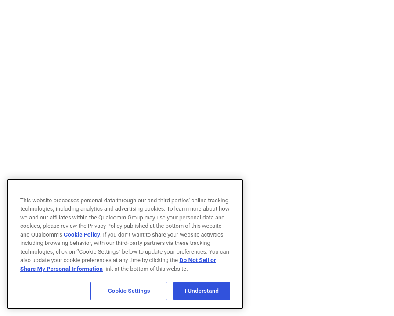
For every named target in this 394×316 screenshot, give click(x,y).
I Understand (201, 290)
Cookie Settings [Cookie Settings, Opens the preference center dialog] (129, 290)
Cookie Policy (82, 234)
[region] (125, 244)
